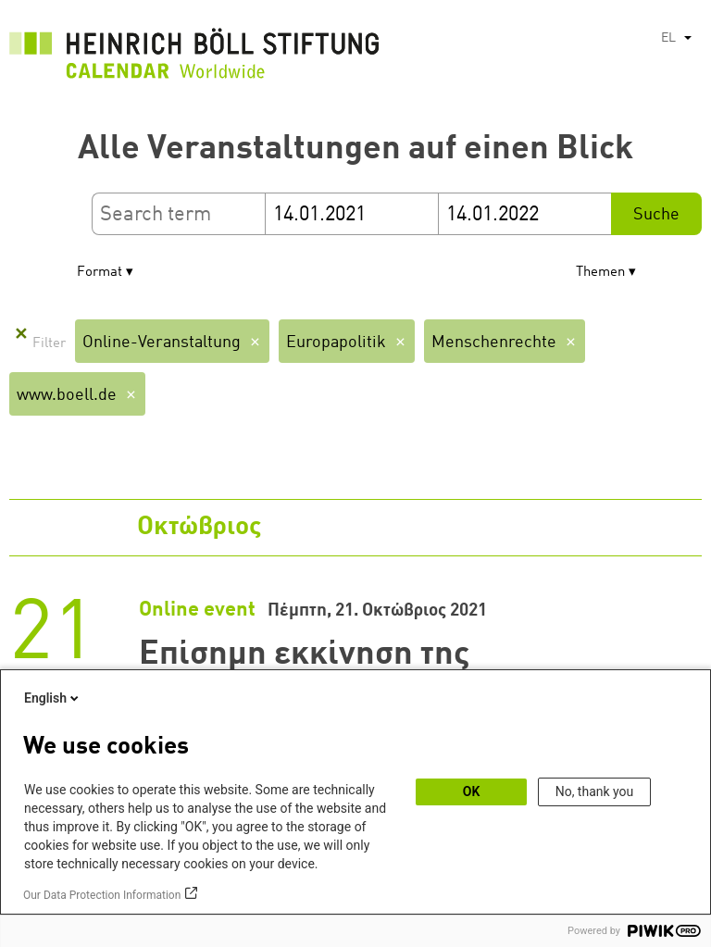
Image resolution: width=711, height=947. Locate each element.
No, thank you (594, 791)
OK (471, 791)
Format (99, 273)
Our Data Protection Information (102, 895)
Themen (600, 273)
